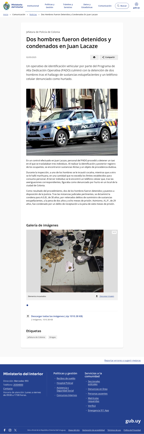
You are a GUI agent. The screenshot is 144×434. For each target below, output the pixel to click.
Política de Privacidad (132, 430)
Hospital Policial (65, 382)
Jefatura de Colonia (36, 337)
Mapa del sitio (74, 430)
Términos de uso (114, 430)
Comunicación (105, 5)
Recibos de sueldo (66, 378)
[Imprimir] (94, 57)
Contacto (8, 388)
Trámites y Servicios (68, 5)
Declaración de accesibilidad (93, 430)
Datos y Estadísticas (86, 5)
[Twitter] (15, 430)
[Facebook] (4, 430)
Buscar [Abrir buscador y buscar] (122, 6)
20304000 (18, 384)
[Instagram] (10, 430)
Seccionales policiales (94, 383)
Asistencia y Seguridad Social (65, 389)
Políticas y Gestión (49, 5)
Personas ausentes (98, 393)
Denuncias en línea (97, 388)
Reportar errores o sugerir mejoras (122, 360)
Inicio (5, 14)
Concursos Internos (67, 395)
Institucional (33, 5)
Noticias (33, 14)
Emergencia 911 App (98, 410)
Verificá (92, 405)
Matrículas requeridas (93, 400)
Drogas (52, 337)
